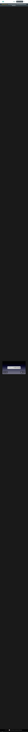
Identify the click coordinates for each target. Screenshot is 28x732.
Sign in (14, 1)
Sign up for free (19, 1)
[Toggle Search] (24, 1)
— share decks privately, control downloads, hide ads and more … (14, 5)
